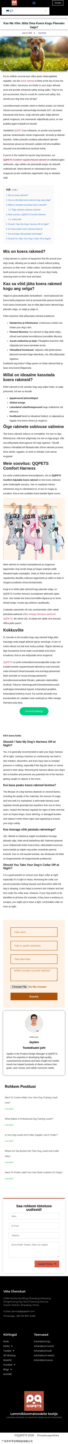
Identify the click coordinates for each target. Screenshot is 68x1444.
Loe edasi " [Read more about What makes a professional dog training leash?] (9, 1125)
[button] (34, 2)
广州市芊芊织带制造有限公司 (17, 1441)
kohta (8, 1346)
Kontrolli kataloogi (34, 711)
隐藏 (14, 190)
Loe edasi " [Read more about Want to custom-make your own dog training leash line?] (9, 1109)
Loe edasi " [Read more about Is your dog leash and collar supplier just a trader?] (9, 1141)
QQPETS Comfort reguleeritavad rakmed (24, 159)
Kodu (6, 1341)
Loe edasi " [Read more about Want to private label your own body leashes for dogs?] (9, 1179)
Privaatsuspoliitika (48, 1435)
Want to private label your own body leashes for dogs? (34, 1172)
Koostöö (9, 1365)
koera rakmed (27, 81)
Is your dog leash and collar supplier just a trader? (31, 1135)
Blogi (7, 1369)
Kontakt (7, 1374)
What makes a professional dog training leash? (29, 1119)
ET (9, 11)
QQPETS (18, 130)
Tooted (8, 1351)
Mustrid (7, 1360)
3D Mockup (9, 1355)
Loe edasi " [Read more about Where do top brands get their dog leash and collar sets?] (9, 1162)
